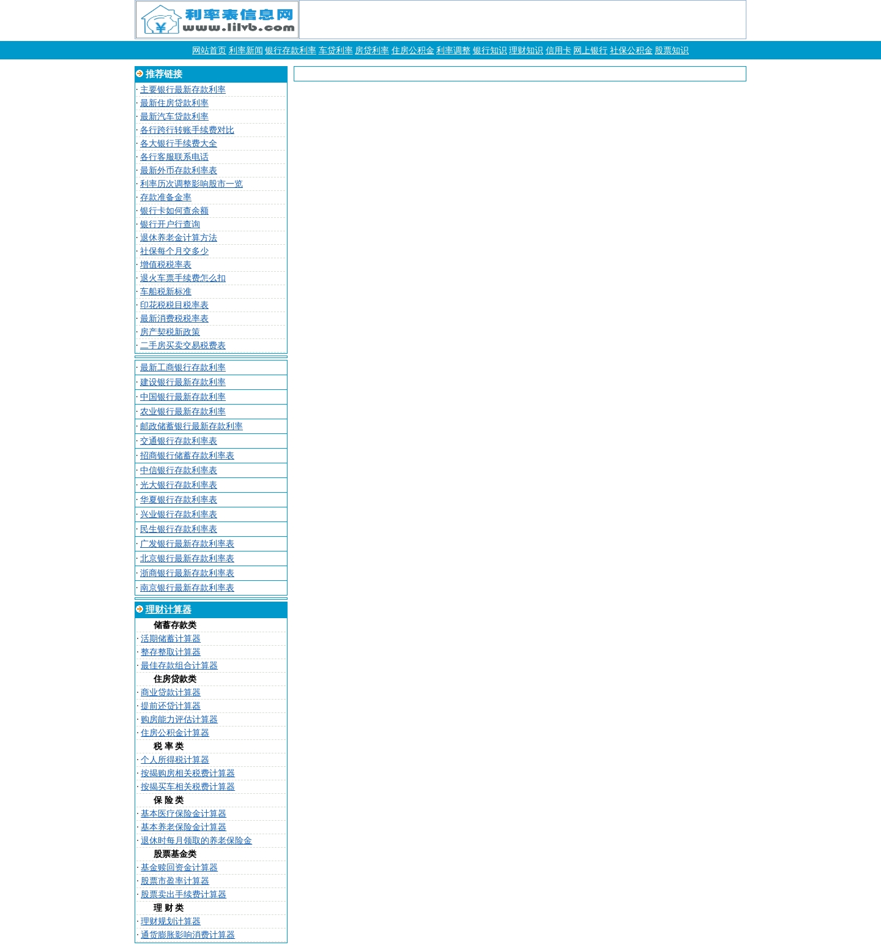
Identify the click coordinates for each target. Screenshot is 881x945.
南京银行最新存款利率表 (187, 587)
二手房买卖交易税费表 (183, 345)
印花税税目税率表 (174, 305)
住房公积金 (413, 50)
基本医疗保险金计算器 (183, 813)
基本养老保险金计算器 (183, 827)
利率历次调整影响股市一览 (191, 184)
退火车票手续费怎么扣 (183, 278)
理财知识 (526, 50)
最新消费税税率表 (174, 318)
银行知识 (490, 50)
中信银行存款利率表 (178, 470)
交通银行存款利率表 (178, 441)
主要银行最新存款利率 (183, 89)
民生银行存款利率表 (178, 529)
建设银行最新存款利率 (183, 382)
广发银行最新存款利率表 (187, 543)
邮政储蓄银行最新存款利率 (191, 426)
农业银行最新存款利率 (183, 411)
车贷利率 (336, 50)
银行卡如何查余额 (174, 210)
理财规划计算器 (171, 921)
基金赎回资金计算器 (179, 867)
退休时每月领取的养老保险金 (196, 840)
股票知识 (672, 50)
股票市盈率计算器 (175, 881)
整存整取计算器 (171, 652)
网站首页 (209, 50)
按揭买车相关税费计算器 (188, 786)
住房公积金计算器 (175, 733)
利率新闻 (246, 50)
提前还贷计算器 (171, 706)
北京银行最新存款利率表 (187, 558)
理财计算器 (168, 609)
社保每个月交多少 (174, 251)
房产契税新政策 (170, 332)
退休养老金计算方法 (178, 237)
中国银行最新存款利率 (183, 397)
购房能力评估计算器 (179, 719)
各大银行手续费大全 (178, 143)
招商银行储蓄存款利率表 (187, 455)
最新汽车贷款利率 (174, 116)
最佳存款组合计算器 (179, 665)
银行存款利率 (290, 50)
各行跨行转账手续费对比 (187, 130)
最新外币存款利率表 (178, 170)
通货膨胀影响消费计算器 (188, 934)
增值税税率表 (165, 264)
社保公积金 (631, 50)
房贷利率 (372, 50)
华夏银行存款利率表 (178, 499)
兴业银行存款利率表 (178, 514)
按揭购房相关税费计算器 (188, 773)
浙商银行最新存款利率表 (187, 573)
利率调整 (453, 50)
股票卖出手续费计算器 (183, 894)
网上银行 (590, 50)
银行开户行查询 (170, 224)
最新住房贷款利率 (174, 103)
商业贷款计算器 (171, 692)
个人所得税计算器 (175, 759)
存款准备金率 (165, 197)
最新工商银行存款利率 (183, 367)
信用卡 (558, 50)
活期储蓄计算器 (171, 638)
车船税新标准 (165, 291)
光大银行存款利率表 (178, 485)
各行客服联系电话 (174, 157)
